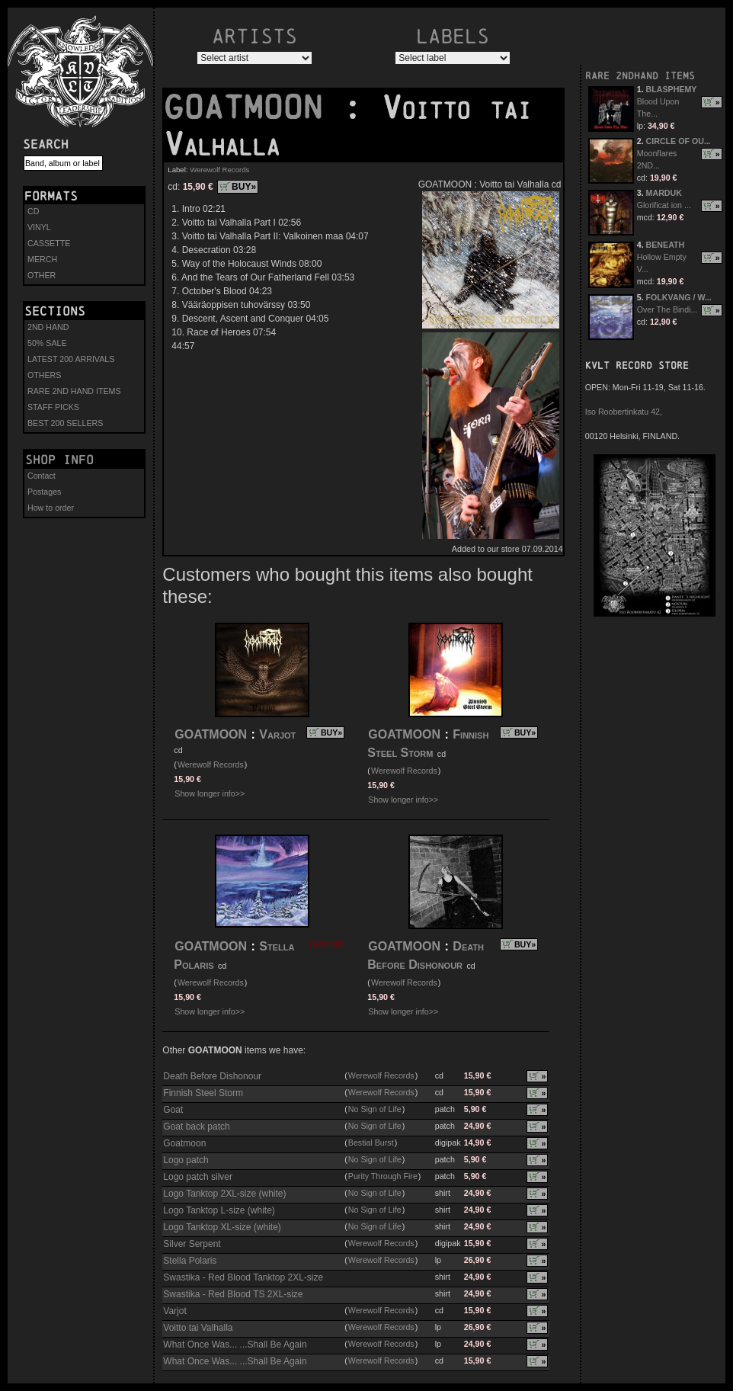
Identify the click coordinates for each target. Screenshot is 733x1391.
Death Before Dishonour (212, 1076)
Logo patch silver (197, 1176)
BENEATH (665, 244)
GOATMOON (253, 107)
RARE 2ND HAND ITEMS (74, 391)
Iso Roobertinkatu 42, (623, 411)
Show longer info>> (209, 793)
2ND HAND (48, 327)
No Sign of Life (375, 1109)
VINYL (39, 227)
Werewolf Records (219, 169)
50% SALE (47, 343)
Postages (44, 491)
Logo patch (185, 1160)
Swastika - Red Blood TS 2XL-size (232, 1294)
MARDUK (664, 192)
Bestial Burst (371, 1142)
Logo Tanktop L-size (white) (219, 1210)
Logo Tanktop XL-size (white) (222, 1227)
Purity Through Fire (383, 1176)
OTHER (41, 275)
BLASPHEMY (671, 89)
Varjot (277, 734)
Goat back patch (196, 1126)
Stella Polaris (189, 1260)
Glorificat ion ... (664, 205)
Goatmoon (184, 1143)
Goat (173, 1109)
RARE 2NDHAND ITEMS (640, 76)
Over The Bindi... (667, 309)
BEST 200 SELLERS (65, 423)
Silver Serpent (191, 1244)
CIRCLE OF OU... (678, 141)
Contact (41, 475)
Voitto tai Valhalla (197, 1327)
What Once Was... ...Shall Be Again (234, 1344)
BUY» (244, 186)
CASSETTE (48, 243)
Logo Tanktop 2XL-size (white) (224, 1193)
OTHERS (44, 375)
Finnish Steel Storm (203, 1093)
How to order (50, 507)
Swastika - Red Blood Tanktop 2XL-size (243, 1277)
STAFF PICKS (53, 407)
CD (33, 211)
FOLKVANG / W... (679, 297)
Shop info (59, 459)
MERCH (42, 259)
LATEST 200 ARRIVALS (70, 359)
